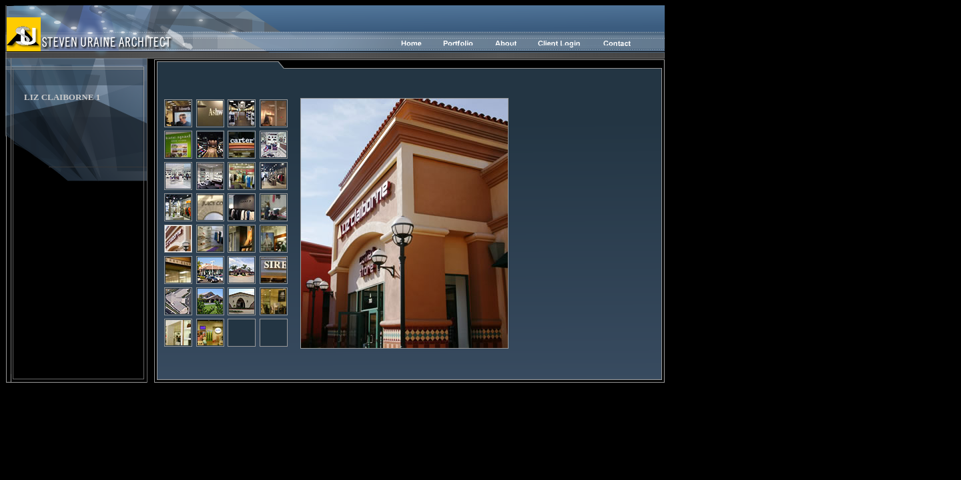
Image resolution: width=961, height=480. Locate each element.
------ (497, 45)
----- (414, 45)
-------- (454, 45)
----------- (545, 45)
